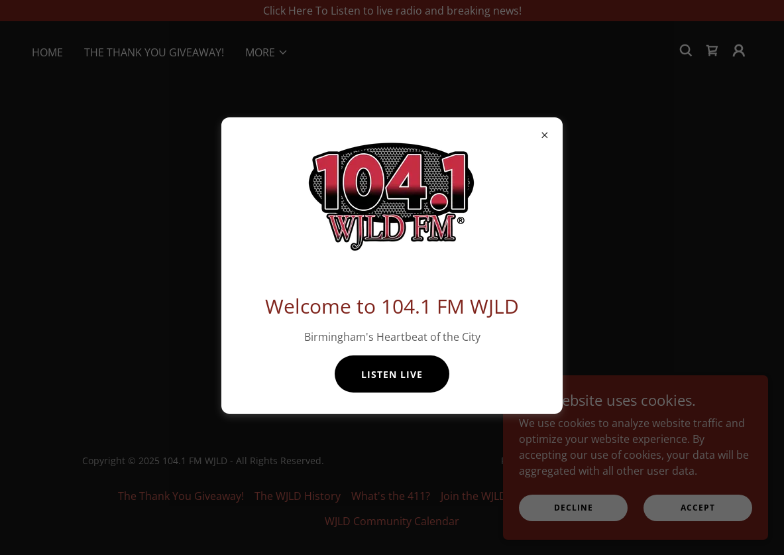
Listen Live (392, 374)
